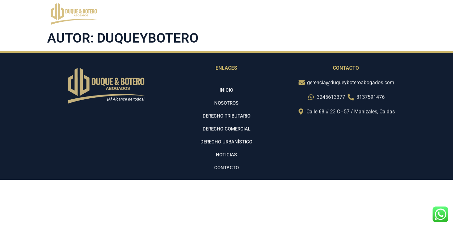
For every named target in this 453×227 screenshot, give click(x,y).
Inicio (240, 15)
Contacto (384, 15)
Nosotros (272, 15)
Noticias (348, 15)
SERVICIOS (311, 15)
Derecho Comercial (226, 136)
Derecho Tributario (226, 123)
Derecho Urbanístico (226, 149)
